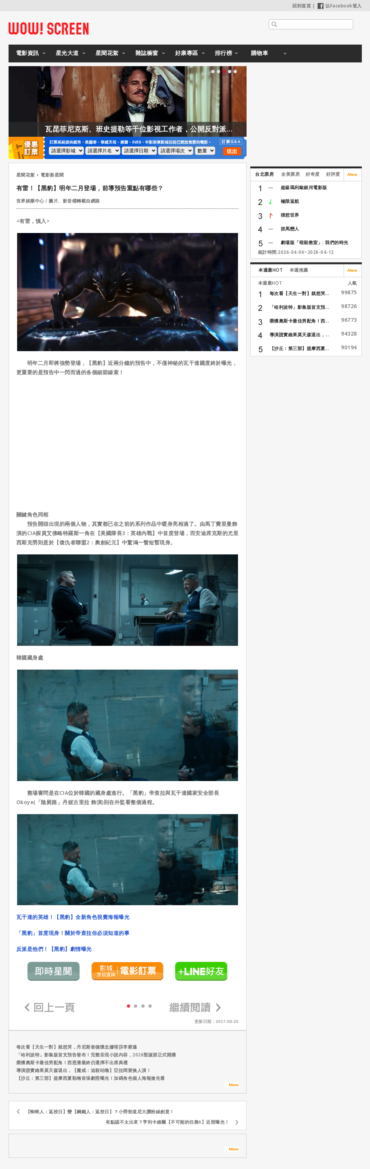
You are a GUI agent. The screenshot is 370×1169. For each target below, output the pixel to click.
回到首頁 (301, 6)
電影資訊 (27, 52)
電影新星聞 (52, 175)
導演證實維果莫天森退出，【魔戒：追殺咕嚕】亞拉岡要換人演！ (83, 1070)
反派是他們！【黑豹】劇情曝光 (54, 948)
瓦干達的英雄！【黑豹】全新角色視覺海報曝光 (73, 916)
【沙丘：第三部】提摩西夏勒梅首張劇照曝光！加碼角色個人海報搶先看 (90, 1078)
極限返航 (290, 201)
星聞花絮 (107, 52)
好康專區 (186, 52)
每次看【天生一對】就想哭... (299, 293)
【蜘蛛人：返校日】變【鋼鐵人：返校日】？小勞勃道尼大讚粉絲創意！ (100, 1111)
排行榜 (223, 52)
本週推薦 (299, 270)
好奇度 (313, 174)
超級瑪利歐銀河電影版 (304, 187)
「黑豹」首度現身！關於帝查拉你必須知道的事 (73, 932)
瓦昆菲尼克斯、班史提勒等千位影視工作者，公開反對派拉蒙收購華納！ (178, 129)
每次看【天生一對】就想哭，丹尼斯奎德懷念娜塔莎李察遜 (76, 1047)
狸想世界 (290, 215)
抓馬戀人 (290, 229)
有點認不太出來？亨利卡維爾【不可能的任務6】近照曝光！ (167, 1122)
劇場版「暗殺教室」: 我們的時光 (314, 242)
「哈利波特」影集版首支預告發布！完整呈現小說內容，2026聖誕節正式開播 (96, 1055)
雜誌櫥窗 (146, 52)
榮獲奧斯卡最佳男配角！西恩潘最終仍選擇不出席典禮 (72, 1062)
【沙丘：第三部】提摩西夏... (299, 348)
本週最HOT (270, 270)
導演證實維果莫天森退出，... (299, 334)
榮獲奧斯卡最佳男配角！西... (299, 321)
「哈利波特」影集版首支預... (299, 307)
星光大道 (67, 52)
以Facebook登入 (340, 6)
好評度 (333, 174)
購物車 (259, 52)
